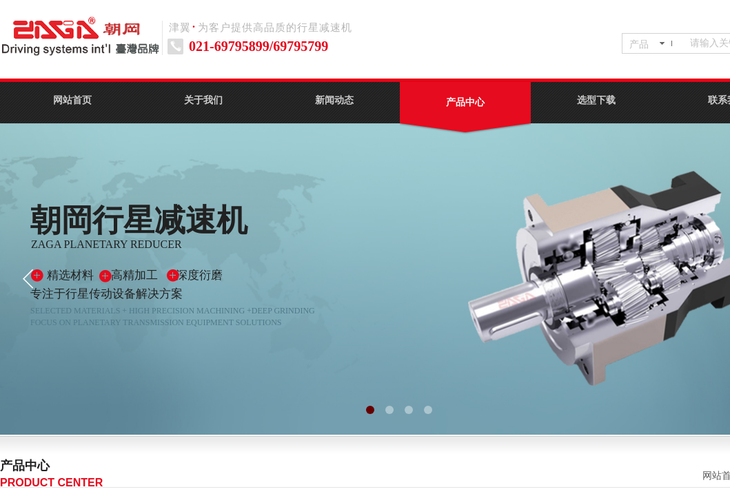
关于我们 (203, 100)
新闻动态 (334, 100)
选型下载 (596, 100)
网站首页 (72, 100)
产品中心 (465, 102)
